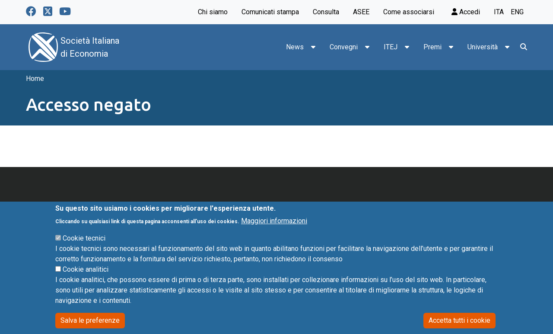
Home (35, 78)
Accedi (465, 12)
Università (482, 47)
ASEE (361, 12)
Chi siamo (213, 12)
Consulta (326, 12)
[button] (313, 47)
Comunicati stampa (270, 12)
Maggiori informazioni (274, 233)
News (295, 47)
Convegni (344, 47)
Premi (432, 47)
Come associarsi (408, 12)
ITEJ (390, 47)
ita (499, 12)
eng (517, 12)
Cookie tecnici (84, 250)
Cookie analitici (85, 281)
